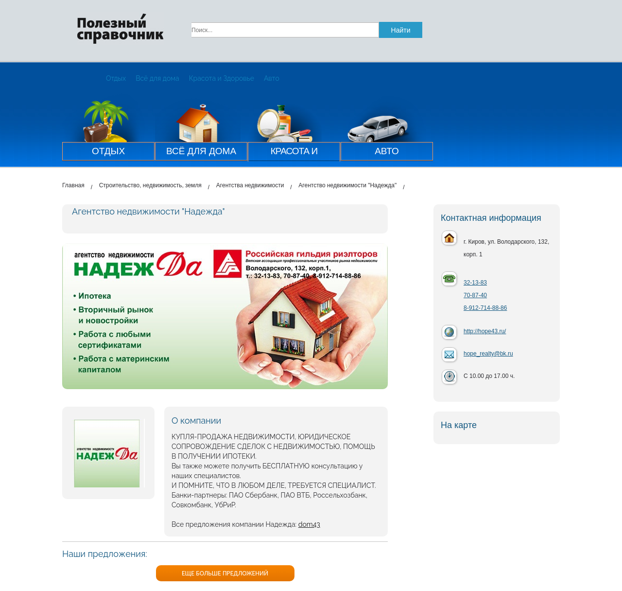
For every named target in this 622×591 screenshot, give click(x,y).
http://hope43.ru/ (485, 331)
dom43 (309, 524)
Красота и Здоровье (221, 78)
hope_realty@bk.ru (488, 353)
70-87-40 (475, 295)
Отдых (116, 78)
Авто (271, 78)
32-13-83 (475, 282)
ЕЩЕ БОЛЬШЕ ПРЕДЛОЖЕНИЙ (225, 573)
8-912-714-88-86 (485, 307)
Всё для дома (157, 78)
